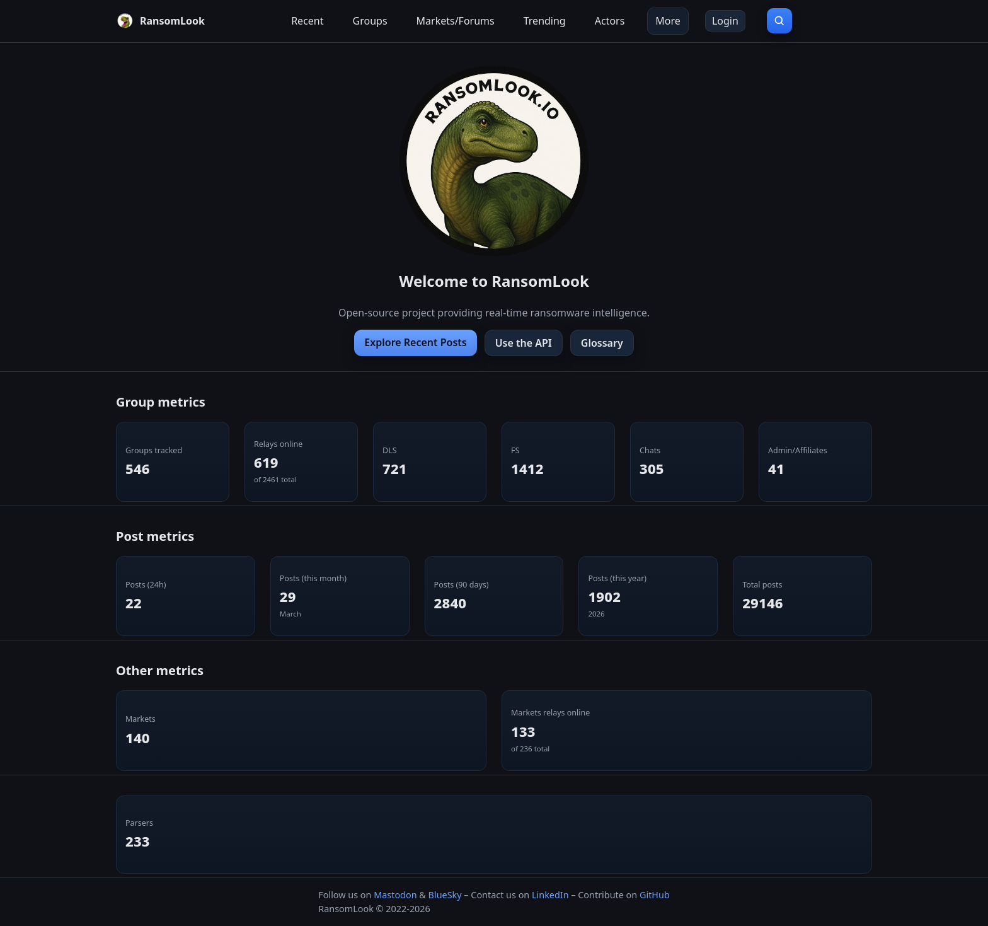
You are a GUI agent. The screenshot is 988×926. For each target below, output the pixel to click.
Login (725, 21)
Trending (545, 21)
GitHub (655, 895)
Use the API (523, 343)
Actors (610, 21)
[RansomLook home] (160, 21)
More (668, 21)
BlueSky (445, 895)
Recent (307, 21)
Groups (370, 21)
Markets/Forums (455, 21)
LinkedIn (550, 895)
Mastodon (395, 895)
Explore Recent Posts (415, 342)
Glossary (602, 343)
